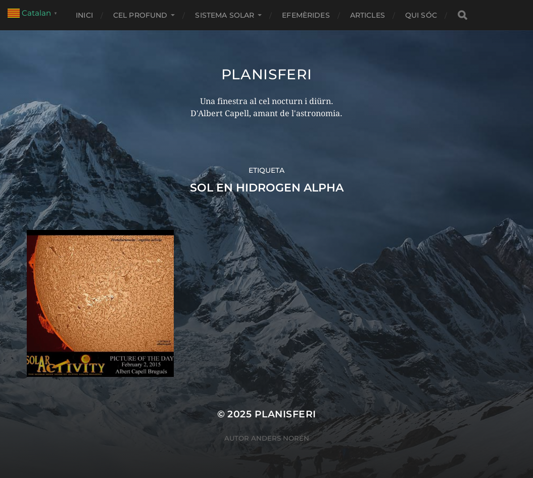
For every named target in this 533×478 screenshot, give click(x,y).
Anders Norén (280, 438)
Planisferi (266, 74)
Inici (84, 15)
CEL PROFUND (140, 15)
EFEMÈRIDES (305, 15)
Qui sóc (421, 15)
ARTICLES (367, 15)
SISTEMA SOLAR (224, 15)
